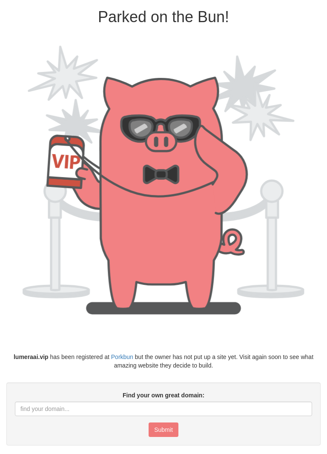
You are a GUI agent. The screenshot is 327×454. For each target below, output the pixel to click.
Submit (163, 429)
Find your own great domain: (163, 395)
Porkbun (122, 356)
